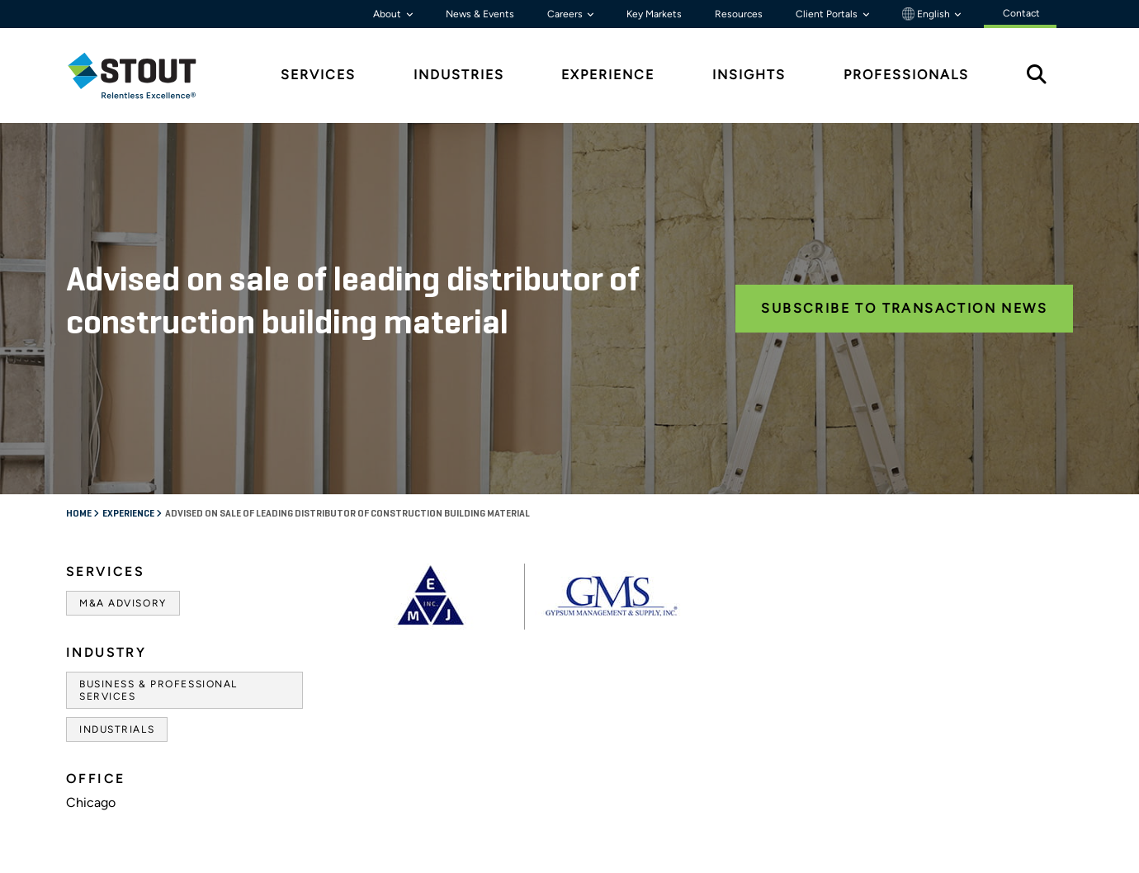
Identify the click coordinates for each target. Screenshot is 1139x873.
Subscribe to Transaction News (904, 308)
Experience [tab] (608, 75)
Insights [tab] (749, 75)
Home (79, 514)
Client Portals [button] (828, 14)
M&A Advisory (123, 603)
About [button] (388, 14)
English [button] (927, 14)
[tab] (144, 75)
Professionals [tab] (906, 75)
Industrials (116, 729)
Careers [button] (566, 14)
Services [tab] (318, 75)
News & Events (480, 14)
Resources (739, 14)
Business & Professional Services (158, 689)
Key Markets (654, 14)
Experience (129, 514)
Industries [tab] (459, 75)
